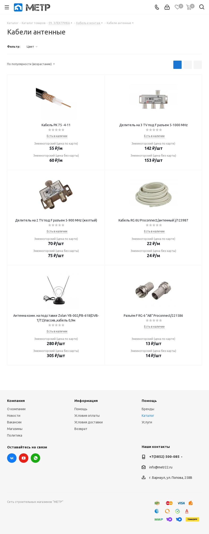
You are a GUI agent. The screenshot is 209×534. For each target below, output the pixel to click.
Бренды (148, 409)
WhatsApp (35, 458)
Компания (16, 401)
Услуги (147, 422)
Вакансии (14, 422)
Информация (86, 401)
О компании (16, 409)
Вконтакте (12, 458)
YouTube (23, 458)
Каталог (148, 415)
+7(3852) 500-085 (164, 457)
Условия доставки (88, 422)
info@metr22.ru (160, 467)
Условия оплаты (87, 415)
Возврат (80, 429)
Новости (13, 415)
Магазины (14, 429)
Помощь (80, 409)
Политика (14, 435)
